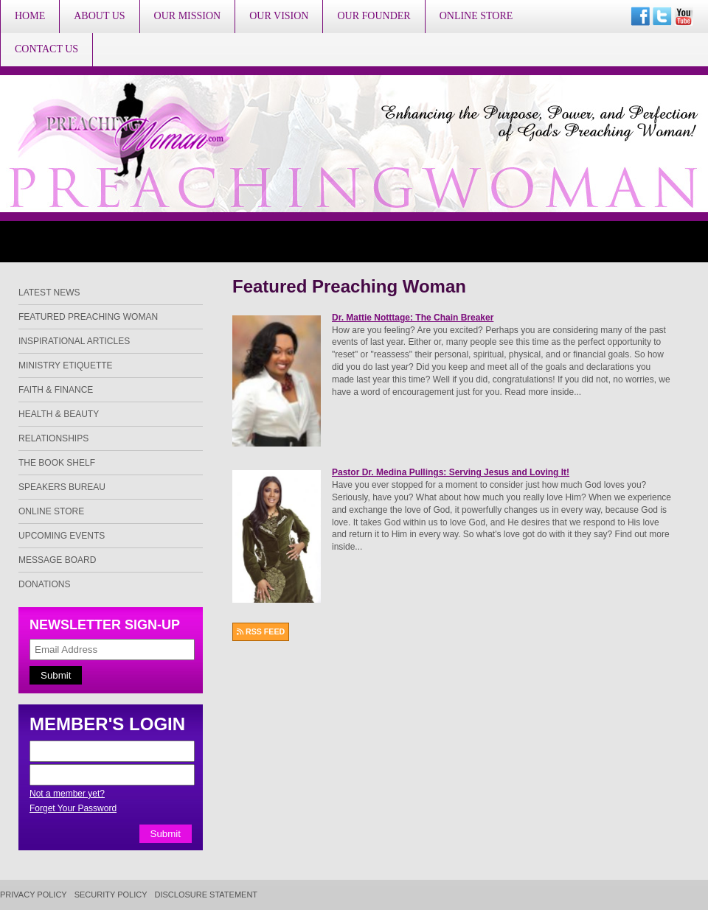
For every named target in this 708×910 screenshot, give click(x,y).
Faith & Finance (55, 390)
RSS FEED (261, 631)
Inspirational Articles (74, 341)
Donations (44, 584)
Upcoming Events (61, 536)
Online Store (476, 15)
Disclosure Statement (206, 895)
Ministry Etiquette (65, 365)
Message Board (57, 560)
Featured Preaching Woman (88, 317)
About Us (99, 15)
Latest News (49, 292)
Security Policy (111, 895)
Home (30, 15)
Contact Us (46, 49)
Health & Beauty (58, 414)
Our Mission (187, 15)
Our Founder (373, 15)
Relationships (53, 438)
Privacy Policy (33, 895)
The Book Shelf (56, 463)
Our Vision (278, 15)
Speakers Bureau (61, 487)
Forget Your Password (73, 808)
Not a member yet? (67, 793)
